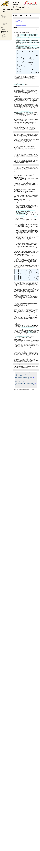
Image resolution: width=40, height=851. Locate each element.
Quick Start (18, 20)
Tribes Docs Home (5, 17)
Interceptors (4, 36)
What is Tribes (19, 21)
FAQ (2, 18)
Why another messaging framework (23, 22)
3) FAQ (3, 25)
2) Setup (3, 24)
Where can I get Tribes (21, 25)
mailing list (17, 386)
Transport (3, 35)
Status (3, 37)
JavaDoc (3, 29)
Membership (4, 34)
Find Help (34, 384)
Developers (4, 38)
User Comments (5, 20)
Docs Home (4, 16)
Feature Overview (20, 24)
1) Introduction (4, 23)
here (35, 389)
